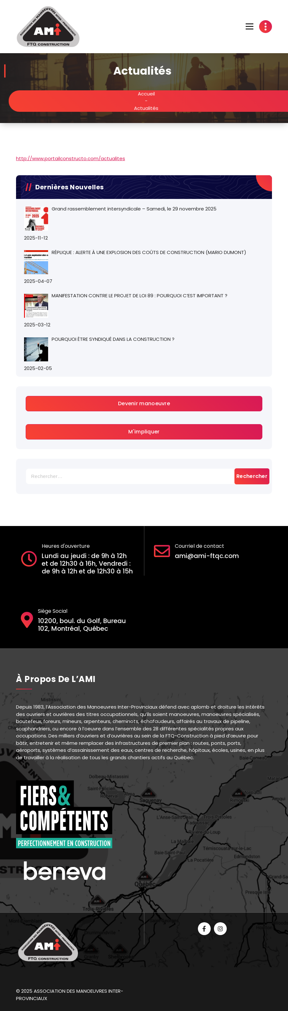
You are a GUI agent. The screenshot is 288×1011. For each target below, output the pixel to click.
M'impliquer (143, 431)
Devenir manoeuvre (144, 403)
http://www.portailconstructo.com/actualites (70, 158)
